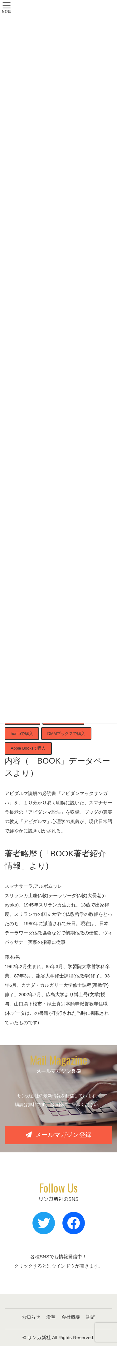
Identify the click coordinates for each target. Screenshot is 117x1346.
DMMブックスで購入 (66, 733)
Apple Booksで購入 (28, 748)
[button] (58, 1135)
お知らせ (31, 1317)
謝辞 (90, 1317)
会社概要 (70, 1317)
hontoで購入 (22, 733)
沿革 (51, 1317)
